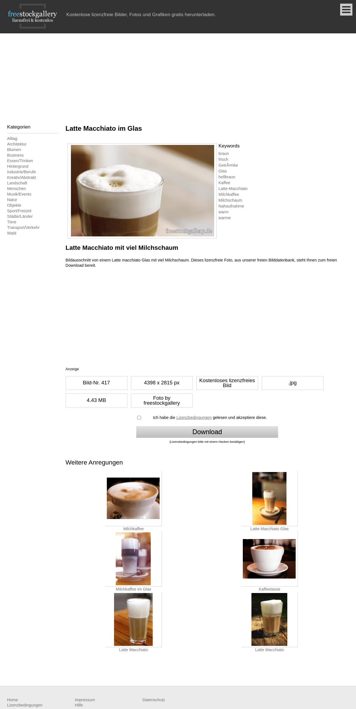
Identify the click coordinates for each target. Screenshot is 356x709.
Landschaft (17, 183)
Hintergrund (18, 166)
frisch (223, 159)
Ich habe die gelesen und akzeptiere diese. (210, 417)
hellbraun (227, 177)
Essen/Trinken (20, 161)
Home (12, 700)
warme (225, 218)
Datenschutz (153, 700)
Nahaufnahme (231, 206)
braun (224, 153)
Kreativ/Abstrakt (21, 177)
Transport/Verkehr (23, 227)
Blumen (14, 149)
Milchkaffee (229, 194)
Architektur (17, 144)
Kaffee (224, 183)
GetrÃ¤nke (228, 165)
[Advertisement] (178, 75)
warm (224, 212)
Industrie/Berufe (21, 172)
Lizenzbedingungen (194, 417)
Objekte (14, 205)
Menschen (16, 188)
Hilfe (79, 705)
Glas (223, 171)
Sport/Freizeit (19, 211)
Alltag (12, 138)
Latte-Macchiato (233, 188)
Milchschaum (231, 200)
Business (15, 155)
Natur (12, 199)
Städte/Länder (20, 216)
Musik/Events (19, 194)
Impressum (85, 700)
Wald (11, 233)
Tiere (11, 222)
